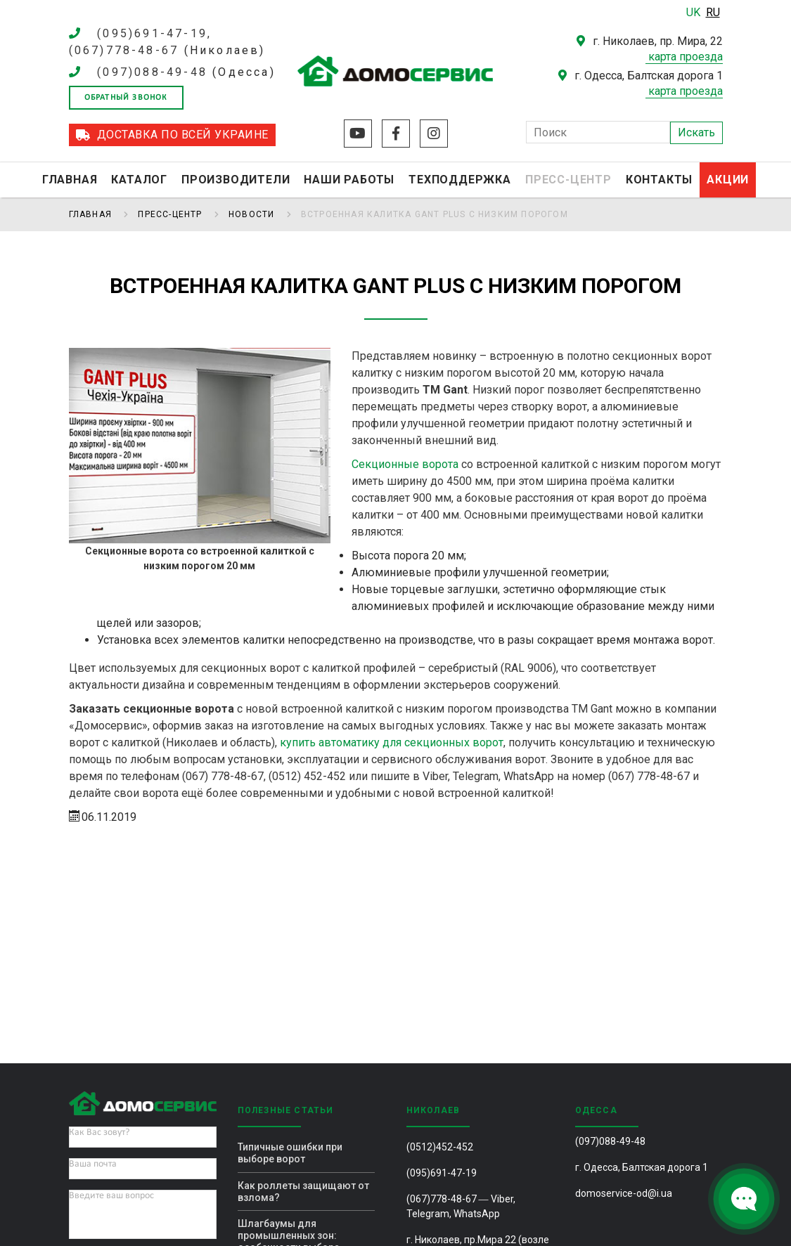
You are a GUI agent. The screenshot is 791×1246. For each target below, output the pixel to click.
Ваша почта (93, 1164)
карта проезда (685, 56)
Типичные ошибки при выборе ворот (290, 1152)
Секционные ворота (405, 464)
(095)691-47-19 (441, 1173)
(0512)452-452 (439, 1147)
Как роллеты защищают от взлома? (303, 1191)
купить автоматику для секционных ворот (391, 742)
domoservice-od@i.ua (623, 1193)
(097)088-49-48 (152, 72)
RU (713, 12)
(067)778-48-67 (441, 1199)
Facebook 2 (396, 133)
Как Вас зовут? (99, 1132)
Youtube (358, 133)
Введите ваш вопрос (111, 1195)
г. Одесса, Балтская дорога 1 (641, 1167)
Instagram (434, 133)
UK (694, 12)
